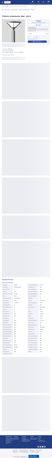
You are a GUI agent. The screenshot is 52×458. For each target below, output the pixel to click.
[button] (2, 2)
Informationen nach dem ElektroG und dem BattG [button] (10, 440)
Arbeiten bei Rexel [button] (33, 438)
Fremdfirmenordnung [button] (26, 440)
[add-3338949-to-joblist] (48, 42)
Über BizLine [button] (16, 439)
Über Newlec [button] (16, 438)
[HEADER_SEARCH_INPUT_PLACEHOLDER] (26, 6)
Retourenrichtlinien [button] (42, 441)
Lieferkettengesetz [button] (25, 439)
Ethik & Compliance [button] (9, 438)
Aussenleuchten (14, 9)
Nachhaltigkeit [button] (9, 442)
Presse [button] (7, 443)
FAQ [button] (39, 439)
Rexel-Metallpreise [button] (25, 441)
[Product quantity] (31, 37)
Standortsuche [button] (41, 440)
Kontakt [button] (39, 438)
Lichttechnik (7, 9)
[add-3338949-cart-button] (37, 42)
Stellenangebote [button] (33, 439)
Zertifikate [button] (24, 438)
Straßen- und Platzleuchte (24, 9)
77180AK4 (33, 9)
